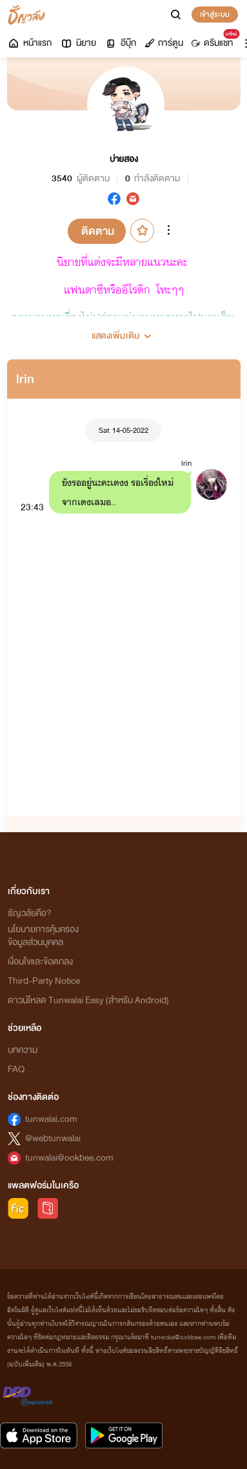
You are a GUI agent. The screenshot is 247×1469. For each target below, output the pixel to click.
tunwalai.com (51, 1119)
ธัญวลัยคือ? (30, 913)
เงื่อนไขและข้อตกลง (40, 962)
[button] (124, 331)
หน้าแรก (29, 43)
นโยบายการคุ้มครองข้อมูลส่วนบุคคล (43, 935)
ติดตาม (97, 231)
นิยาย (78, 43)
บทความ (22, 1050)
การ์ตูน (163, 43)
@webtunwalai (53, 1138)
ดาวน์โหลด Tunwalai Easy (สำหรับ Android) (88, 1000)
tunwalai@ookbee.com (69, 1158)
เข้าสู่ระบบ (215, 14)
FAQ (16, 1069)
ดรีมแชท (214, 40)
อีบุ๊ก (120, 43)
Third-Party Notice (44, 981)
